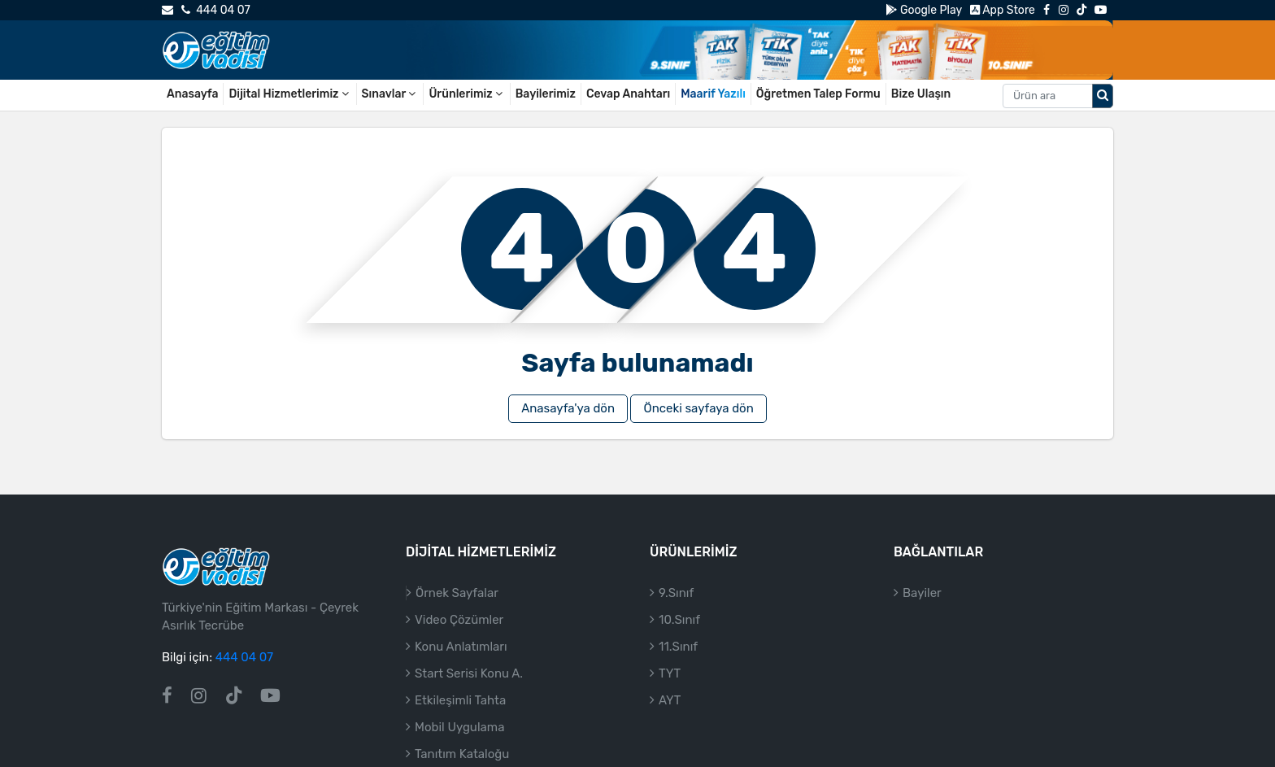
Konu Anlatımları (461, 646)
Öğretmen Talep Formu (818, 94)
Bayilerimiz (546, 94)
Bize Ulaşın (921, 94)
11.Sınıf (678, 646)
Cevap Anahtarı (628, 94)
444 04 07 (215, 10)
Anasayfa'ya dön (568, 408)
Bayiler (922, 593)
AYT (670, 700)
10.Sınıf (679, 619)
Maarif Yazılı (713, 94)
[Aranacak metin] (1048, 96)
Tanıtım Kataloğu (462, 754)
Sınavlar (390, 94)
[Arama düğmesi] (1102, 96)
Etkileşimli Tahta (460, 700)
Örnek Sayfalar (457, 593)
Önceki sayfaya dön (698, 408)
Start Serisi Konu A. (469, 673)
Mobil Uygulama (459, 727)
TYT (670, 673)
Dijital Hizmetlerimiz (289, 94)
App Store (1002, 10)
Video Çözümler (459, 619)
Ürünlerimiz (466, 94)
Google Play (923, 10)
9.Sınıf (676, 593)
